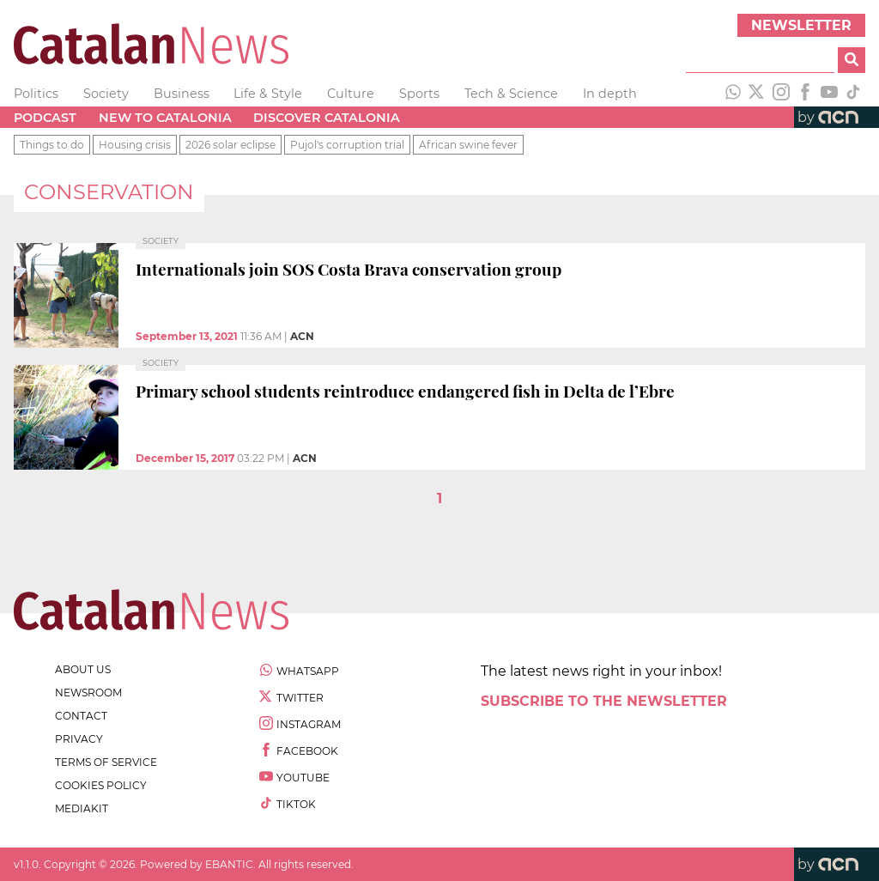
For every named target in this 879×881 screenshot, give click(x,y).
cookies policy (101, 785)
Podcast (45, 117)
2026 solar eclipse (230, 144)
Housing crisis (135, 144)
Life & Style (267, 93)
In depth (610, 93)
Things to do (52, 144)
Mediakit (81, 808)
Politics (36, 93)
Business (181, 93)
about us (83, 669)
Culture (350, 93)
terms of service (106, 762)
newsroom (88, 692)
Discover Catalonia (326, 117)
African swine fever (468, 144)
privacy (79, 738)
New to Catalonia (165, 117)
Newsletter (801, 25)
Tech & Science (511, 93)
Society (106, 93)
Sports (419, 93)
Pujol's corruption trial (347, 144)
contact (81, 715)
